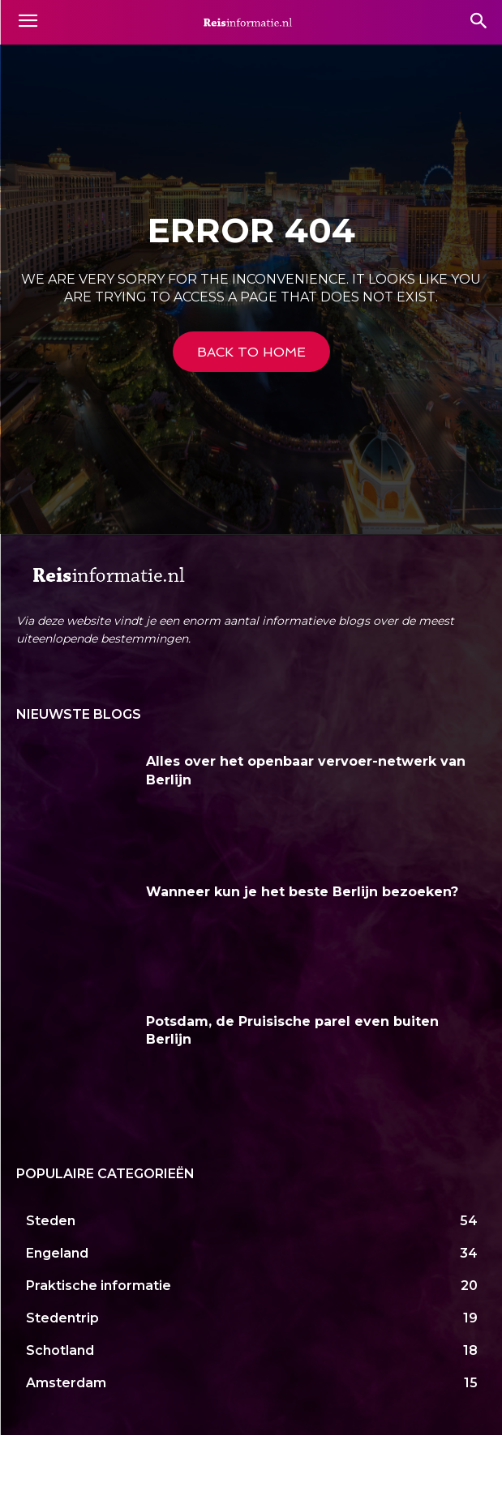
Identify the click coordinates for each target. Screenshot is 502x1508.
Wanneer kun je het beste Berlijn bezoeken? (302, 891)
